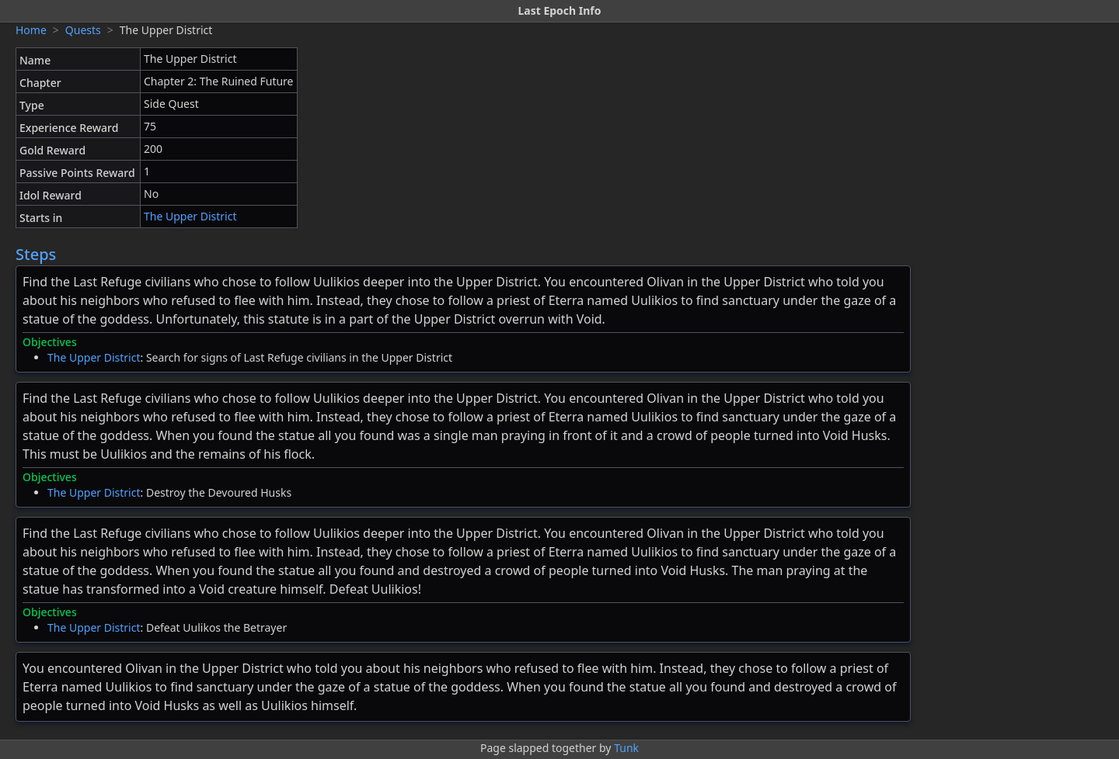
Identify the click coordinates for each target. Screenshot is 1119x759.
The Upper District (190, 216)
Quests (83, 30)
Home (31, 30)
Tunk (626, 747)
